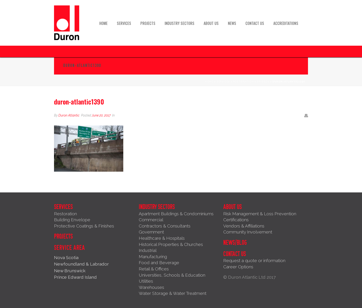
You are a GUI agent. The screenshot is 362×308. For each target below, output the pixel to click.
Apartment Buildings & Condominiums (176, 213)
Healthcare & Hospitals (162, 238)
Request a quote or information (254, 260)
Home (103, 23)
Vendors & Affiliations (243, 225)
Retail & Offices (154, 268)
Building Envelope (72, 219)
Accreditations (285, 23)
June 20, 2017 (101, 115)
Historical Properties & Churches (171, 244)
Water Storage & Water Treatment (172, 293)
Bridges (263, 81)
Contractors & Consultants (164, 225)
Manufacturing (153, 256)
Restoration (243, 81)
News (232, 23)
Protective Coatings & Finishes (84, 225)
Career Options (238, 266)
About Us (211, 23)
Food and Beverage (159, 262)
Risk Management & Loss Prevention (259, 213)
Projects (147, 23)
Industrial (148, 250)
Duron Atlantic (68, 115)
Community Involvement (247, 231)
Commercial (151, 219)
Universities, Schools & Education (172, 275)
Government (151, 231)
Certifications (236, 219)
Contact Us (254, 23)
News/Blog (235, 243)
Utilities (146, 281)
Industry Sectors (179, 23)
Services (124, 23)
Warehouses (151, 287)
